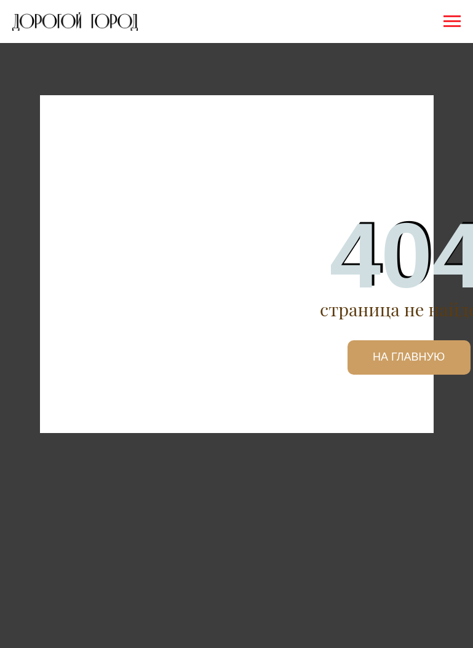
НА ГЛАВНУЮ (409, 357)
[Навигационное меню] (452, 21)
